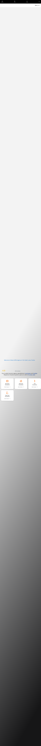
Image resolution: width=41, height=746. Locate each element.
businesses (28, 373)
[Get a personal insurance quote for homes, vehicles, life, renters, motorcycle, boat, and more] (21, 383)
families (35, 373)
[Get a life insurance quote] (34, 383)
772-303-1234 (31, 374)
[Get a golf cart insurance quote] (7, 395)
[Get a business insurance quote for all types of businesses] (7, 383)
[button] (39, 2)
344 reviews (17, 371)
